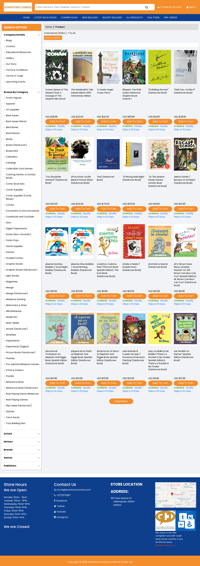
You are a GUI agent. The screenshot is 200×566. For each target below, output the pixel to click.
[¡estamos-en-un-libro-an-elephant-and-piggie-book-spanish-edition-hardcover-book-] (108, 329)
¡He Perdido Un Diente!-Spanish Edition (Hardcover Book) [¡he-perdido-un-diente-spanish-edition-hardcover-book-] (184, 356)
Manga (10, 287)
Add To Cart (57, 121)
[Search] (95, 7)
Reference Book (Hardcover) (22, 387)
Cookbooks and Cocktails (20, 216)
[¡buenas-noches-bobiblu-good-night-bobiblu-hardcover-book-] (56, 242)
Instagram (62, 517)
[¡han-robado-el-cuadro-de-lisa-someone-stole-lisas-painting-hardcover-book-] (133, 329)
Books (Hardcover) (16, 145)
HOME (26, 17)
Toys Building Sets (15, 423)
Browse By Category (16, 92)
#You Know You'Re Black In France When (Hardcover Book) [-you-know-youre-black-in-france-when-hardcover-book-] (81, 182)
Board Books (13, 133)
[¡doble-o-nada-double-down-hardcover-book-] (133, 242)
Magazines (12, 281)
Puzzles (10, 376)
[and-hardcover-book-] (108, 155)
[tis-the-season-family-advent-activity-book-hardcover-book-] (159, 155)
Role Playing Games (17, 399)
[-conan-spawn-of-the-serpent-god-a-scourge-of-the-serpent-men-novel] (56, 68)
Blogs (9, 40)
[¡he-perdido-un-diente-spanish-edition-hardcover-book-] (185, 329)
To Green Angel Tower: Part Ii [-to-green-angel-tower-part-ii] (105, 91)
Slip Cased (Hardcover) (19, 405)
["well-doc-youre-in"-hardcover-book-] (185, 68)
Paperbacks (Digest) (17, 346)
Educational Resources (18, 52)
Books (9, 139)
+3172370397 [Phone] (64, 495)
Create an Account (169, 7)
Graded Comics (14, 258)
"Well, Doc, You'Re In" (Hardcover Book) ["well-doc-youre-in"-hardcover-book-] (185, 91)
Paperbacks (12, 340)
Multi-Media (12, 323)
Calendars (11, 156)
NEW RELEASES (90, 17)
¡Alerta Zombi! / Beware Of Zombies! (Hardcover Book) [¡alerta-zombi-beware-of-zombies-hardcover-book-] (185, 180)
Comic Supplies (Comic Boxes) (19, 197)
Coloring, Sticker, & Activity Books (21, 176)
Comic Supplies (14, 189)
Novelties (11, 334)
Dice (8, 222)
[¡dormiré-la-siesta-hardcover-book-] (159, 242)
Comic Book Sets (15, 183)
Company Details (14, 34)
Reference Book (15, 382)
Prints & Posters (15, 370)
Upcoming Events (15, 81)
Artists (8, 433)
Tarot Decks (13, 417)
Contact (10, 46)
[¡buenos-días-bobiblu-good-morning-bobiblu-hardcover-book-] (82, 242)
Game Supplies (14, 246)
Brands (8, 449)
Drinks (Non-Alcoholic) (18, 234)
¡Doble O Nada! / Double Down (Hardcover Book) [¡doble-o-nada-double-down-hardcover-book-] (132, 268)
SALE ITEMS (153, 17)
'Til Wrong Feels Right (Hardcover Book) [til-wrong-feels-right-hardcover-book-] (132, 180)
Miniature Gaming (16, 299)
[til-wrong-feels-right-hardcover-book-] (133, 155)
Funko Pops (12, 240)
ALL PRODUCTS (134, 17)
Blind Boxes (12, 127)
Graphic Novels (14, 264)
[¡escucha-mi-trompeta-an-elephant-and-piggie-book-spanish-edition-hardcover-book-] (56, 329)
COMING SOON (69, 17)
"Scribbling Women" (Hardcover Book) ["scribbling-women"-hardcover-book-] (159, 91)
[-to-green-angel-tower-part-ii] (108, 68)
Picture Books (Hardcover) (21, 352)
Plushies (10, 358)
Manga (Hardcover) (17, 293)
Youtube (61, 511)
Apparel (10, 103)
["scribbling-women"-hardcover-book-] (159, 68)
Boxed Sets (12, 150)
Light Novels (12, 275)
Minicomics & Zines (16, 305)
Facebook (61, 500)
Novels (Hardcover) (17, 328)
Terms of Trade (14, 75)
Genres (8, 457)
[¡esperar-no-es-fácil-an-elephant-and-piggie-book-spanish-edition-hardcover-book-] (82, 329)
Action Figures (14, 97)
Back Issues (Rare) (16, 121)
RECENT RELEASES (112, 17)
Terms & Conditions (17, 70)
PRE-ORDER (170, 17)
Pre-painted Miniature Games (22, 364)
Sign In (191, 7)
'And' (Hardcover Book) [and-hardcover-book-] (106, 178)
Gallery (10, 58)
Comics (10, 204)
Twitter (61, 506)
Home (48, 27)
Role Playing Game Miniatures (22, 393)
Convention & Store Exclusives (22, 210)
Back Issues (12, 115)
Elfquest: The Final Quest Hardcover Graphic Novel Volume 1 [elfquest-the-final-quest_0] (132, 95)
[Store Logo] (18, 7)
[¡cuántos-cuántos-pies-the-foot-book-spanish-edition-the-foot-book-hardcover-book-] (108, 242)
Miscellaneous (13, 311)
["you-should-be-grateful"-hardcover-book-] (56, 155)
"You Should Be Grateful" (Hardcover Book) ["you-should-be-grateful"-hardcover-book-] (55, 180)
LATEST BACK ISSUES (45, 17)
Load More (121, 401)
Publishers (10, 465)
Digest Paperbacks (16, 228)
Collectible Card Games (19, 168)
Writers (8, 441)
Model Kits (11, 317)
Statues (10, 411)
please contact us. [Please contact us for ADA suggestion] (165, 545)
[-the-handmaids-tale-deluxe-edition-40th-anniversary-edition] (82, 68)
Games (10, 252)
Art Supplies (12, 109)
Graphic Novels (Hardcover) (21, 269)
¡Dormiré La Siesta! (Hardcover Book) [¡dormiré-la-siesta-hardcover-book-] (158, 266)
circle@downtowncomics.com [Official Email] (74, 489)
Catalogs (11, 162)
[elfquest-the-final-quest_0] (133, 68)
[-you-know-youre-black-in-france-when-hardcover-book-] (82, 155)
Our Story (11, 64)
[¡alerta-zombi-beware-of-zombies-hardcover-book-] (185, 155)
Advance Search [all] (53, 38)
